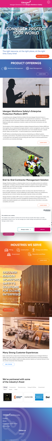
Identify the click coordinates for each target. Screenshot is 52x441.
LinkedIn (21, 434)
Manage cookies (26, 229)
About (4, 421)
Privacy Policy (23, 440)
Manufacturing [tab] (21, 387)
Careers (5, 418)
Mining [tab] (5, 387)
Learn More (42, 74)
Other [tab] (15, 389)
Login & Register (42, 56)
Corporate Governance (10, 423)
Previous (2, 68)
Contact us (6, 426)
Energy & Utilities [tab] (32, 387)
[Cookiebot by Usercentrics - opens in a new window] (44, 211)
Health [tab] (10, 389)
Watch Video (8, 309)
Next (49, 68)
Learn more (8, 233)
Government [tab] (41, 387)
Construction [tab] (12, 387)
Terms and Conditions (15, 440)
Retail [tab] (5, 389)
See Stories (8, 364)
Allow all (42, 229)
